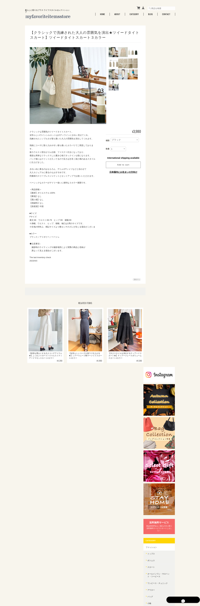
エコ (153, 479)
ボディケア (156, 335)
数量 (106, 149)
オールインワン (158, 438)
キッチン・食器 (158, 298)
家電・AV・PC (156, 356)
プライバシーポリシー (141, 591)
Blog (150, 14)
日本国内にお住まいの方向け (122, 172)
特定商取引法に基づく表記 (161, 504)
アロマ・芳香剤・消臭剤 (162, 291)
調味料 (154, 321)
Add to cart (122, 165)
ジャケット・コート (160, 444)
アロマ (154, 285)
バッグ (154, 237)
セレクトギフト (156, 377)
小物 (153, 244)
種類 (106, 140)
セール (154, 271)
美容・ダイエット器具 (161, 342)
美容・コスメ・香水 (158, 329)
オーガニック (157, 466)
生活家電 (155, 363)
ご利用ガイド (155, 497)
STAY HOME (155, 370)
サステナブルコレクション (161, 459)
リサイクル (156, 472)
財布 (153, 258)
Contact (166, 14)
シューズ (155, 251)
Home (102, 14)
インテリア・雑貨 (157, 278)
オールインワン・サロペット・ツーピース (162, 216)
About (117, 14)
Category (134, 14)
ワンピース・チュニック (162, 224)
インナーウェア (158, 264)
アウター (155, 231)
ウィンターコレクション (160, 384)
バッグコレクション (158, 452)
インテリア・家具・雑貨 (162, 305)
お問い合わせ (155, 511)
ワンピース (156, 411)
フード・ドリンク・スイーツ (161, 313)
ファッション (155, 188)
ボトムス (155, 201)
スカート (155, 208)
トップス (155, 195)
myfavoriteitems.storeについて (116, 591)
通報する (136, 279)
